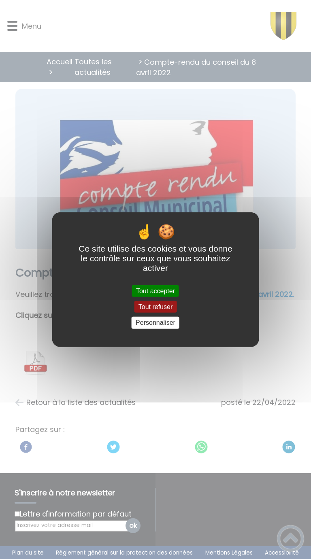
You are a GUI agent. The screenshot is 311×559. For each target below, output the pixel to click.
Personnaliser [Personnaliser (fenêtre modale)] (155, 322)
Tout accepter (155, 291)
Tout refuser (155, 306)
